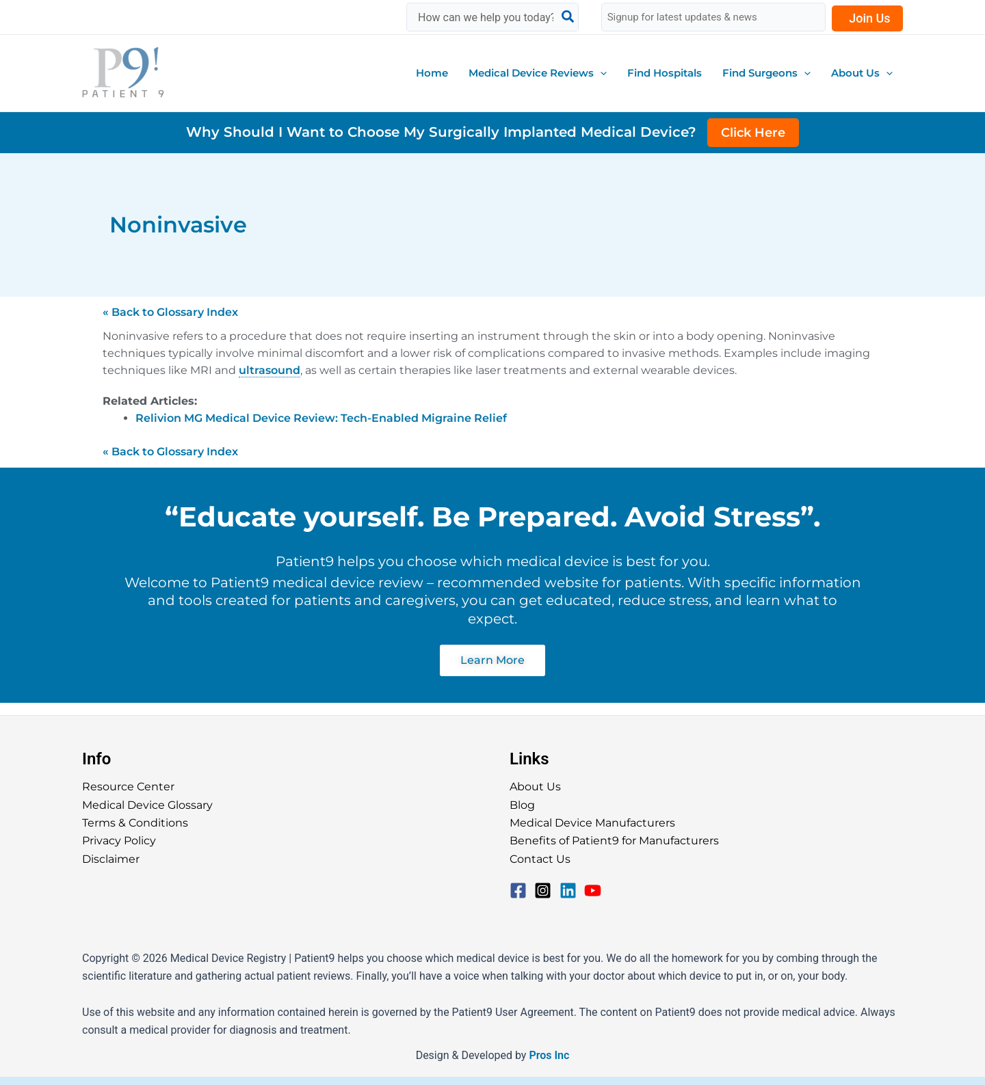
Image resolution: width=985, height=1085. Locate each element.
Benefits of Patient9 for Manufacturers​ (614, 840)
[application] (600, 73)
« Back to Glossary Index (170, 312)
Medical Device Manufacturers (592, 822)
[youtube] (595, 890)
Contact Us (540, 859)
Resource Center (128, 786)
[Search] (568, 17)
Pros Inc (549, 1055)
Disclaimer (111, 859)
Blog (522, 805)
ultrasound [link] (269, 370)
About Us (535, 786)
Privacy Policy (119, 840)
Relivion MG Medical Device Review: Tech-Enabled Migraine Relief (321, 418)
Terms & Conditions (135, 822)
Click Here (753, 132)
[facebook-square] (521, 890)
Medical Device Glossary (147, 805)
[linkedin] (571, 890)
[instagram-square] (545, 890)
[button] (537, 73)
